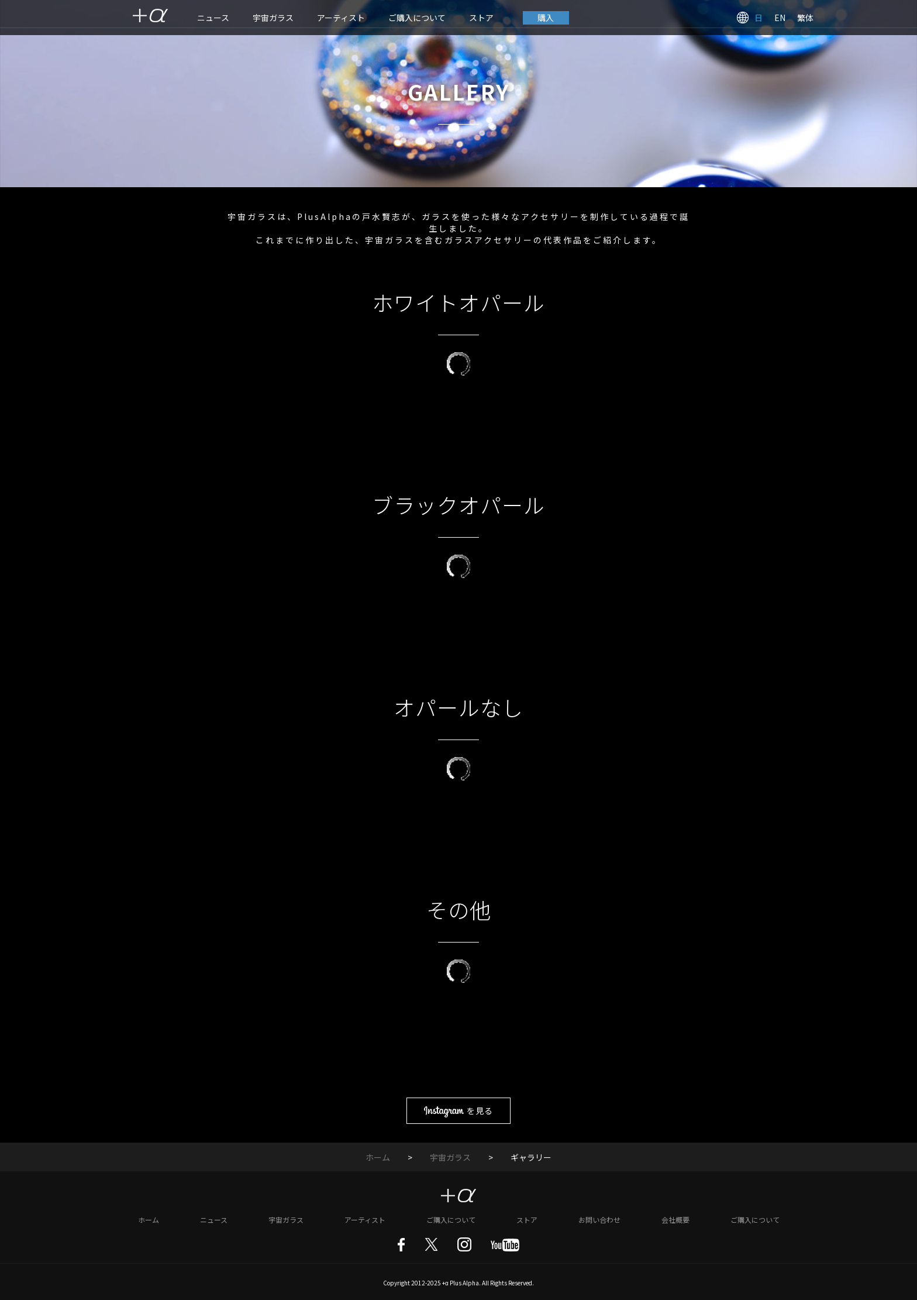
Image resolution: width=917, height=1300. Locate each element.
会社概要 (675, 1218)
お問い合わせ (599, 1218)
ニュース (213, 17)
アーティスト (341, 17)
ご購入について (417, 17)
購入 (546, 17)
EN (779, 17)
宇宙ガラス (273, 17)
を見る (458, 1110)
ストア (481, 17)
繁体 (805, 17)
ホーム (378, 1155)
